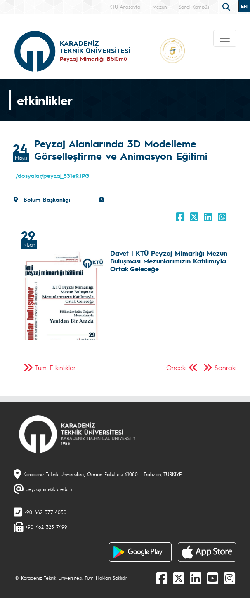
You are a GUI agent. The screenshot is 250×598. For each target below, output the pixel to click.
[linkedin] (195, 577)
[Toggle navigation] (224, 38)
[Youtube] (212, 577)
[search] (227, 6)
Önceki (176, 367)
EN (244, 6)
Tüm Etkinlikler (55, 367)
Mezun (159, 6)
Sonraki (225, 367)
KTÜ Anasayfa (124, 6)
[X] (178, 577)
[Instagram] (229, 577)
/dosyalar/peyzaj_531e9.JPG (52, 175)
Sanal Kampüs (194, 6)
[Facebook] (161, 577)
